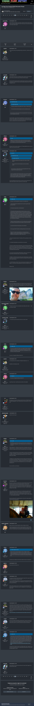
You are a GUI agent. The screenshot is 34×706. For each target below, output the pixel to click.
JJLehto (5, 576)
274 (13, 15)
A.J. (5, 398)
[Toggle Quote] (10, 101)
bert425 (5, 48)
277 (18, 15)
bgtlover (5, 563)
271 (7, 15)
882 (5, 312)
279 (22, 15)
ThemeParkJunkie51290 (5, 304)
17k (5, 82)
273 (11, 15)
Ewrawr (5, 547)
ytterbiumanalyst (5, 413)
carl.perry (5, 99)
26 (5, 639)
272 (9, 15)
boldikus (5, 281)
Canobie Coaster (5, 150)
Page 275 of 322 (31, 16)
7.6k (5, 56)
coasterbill (5, 74)
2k (5, 626)
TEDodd (5, 136)
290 (5, 204)
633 (5, 143)
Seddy (5, 196)
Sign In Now (24, 691)
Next (26, 15)
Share (24, 11)
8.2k (5, 289)
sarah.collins (5, 20)
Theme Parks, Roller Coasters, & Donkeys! (14, 11)
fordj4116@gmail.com (5, 524)
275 (15, 15)
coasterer (5, 481)
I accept (30, 704)
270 (5, 15)
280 (24, 15)
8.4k (5, 158)
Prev (3, 15)
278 (20, 15)
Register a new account (10, 691)
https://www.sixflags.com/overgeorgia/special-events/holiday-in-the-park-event (20, 612)
